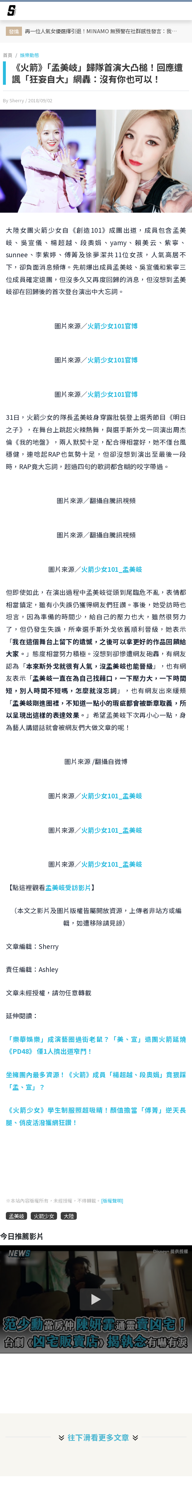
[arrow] (11, 11)
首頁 (7, 55)
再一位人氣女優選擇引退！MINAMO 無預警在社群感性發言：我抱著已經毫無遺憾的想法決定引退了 (101, 31)
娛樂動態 (29, 55)
